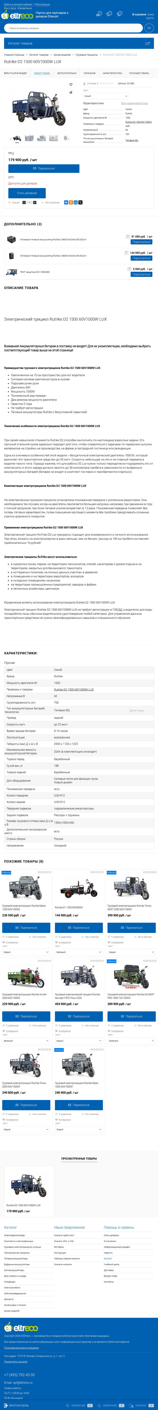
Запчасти (9, 1283)
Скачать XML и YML (64, 1225)
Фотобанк (59, 1231)
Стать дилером (111, 1219)
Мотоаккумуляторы (14, 1254)
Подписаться (43, 168)
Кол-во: (16, 202)
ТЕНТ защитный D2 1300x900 (34, 272)
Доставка (109, 1254)
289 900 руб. (131, 990)
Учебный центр (111, 1248)
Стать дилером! (27, 193)
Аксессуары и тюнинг (15, 1289)
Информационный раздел (117, 1231)
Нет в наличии (50, 202)
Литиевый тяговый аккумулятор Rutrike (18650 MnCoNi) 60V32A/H (53, 239)
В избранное (10, 928)
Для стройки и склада (15, 1260)
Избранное (110, 1405)
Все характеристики (134, 103)
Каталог (108, 1242)
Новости (108, 1237)
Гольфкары (9, 1266)
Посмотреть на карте (15, 1345)
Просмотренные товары (79, 1143)
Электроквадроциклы (15, 1277)
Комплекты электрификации (18, 1225)
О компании (110, 1225)
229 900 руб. (26, 990)
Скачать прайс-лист (64, 1219)
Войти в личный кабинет (20, 4)
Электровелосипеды (14, 1219)
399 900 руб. (131, 902)
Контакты (109, 1266)
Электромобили (12, 1271)
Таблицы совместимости (67, 1242)
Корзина (141, 1405)
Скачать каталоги (63, 1248)
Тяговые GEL (132, 140)
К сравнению (10, 922)
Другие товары (131, 706)
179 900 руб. (18, 1195)
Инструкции (60, 1237)
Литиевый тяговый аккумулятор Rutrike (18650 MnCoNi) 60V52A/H (53, 256)
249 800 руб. (26, 1078)
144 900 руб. (79, 902)
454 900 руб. (79, 990)
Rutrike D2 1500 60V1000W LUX (74, 687)
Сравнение (79, 1405)
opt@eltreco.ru (22, 1366)
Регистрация (48, 4)
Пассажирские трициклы (17, 1237)
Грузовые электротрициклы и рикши (22, 1231)
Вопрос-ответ (111, 1260)
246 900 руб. (79, 1078)
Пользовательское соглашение (21, 1332)
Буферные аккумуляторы (17, 1248)
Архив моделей (11, 1295)
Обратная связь (16, 1405)
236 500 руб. (26, 902)
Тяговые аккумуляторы (16, 1242)
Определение (24, 8)
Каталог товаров (79, 43)
